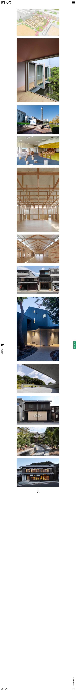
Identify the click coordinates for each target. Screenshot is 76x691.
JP (2, 688)
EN (6, 688)
